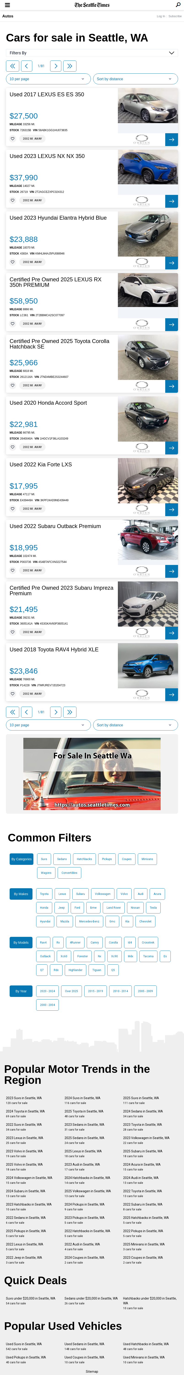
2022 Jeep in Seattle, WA (24, 1260)
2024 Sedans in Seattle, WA (143, 1113)
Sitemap (92, 1371)
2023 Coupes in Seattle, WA (143, 1260)
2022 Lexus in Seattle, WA (24, 1246)
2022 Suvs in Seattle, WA (24, 1127)
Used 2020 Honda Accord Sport (48, 403)
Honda (44, 907)
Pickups (107, 859)
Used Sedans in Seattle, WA (84, 1346)
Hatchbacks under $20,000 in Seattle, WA (150, 1303)
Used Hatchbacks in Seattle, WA (146, 1346)
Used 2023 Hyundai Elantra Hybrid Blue (58, 218)
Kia (127, 921)
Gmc (112, 921)
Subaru (80, 894)
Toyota (44, 894)
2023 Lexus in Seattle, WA (24, 1140)
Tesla (153, 907)
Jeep (61, 907)
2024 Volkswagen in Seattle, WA (29, 1180)
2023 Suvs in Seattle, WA (24, 1100)
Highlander (75, 970)
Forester (82, 956)
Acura (157, 894)
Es (165, 956)
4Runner (75, 942)
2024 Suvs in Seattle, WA (82, 1100)
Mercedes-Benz (89, 921)
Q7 (42, 970)
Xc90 (114, 956)
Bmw (93, 907)
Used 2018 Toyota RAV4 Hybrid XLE (54, 649)
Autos (7, 16)
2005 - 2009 (145, 991)
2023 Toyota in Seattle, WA (142, 1127)
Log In (161, 16)
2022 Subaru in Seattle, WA (142, 1207)
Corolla (113, 942)
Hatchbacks (84, 859)
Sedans (62, 859)
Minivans (147, 859)
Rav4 (43, 942)
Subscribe (175, 16)
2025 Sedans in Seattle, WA (84, 1140)
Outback (45, 956)
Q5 (113, 970)
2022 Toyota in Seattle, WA (142, 1193)
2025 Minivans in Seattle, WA (144, 1246)
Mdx (130, 956)
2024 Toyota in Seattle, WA (25, 1113)
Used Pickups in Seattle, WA (26, 1360)
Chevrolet (145, 921)
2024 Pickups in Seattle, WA (85, 1207)
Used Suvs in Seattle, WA (24, 1346)
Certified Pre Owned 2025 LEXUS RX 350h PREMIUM (56, 282)
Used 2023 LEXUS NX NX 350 (47, 156)
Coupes (127, 859)
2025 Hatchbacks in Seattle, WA (146, 1220)
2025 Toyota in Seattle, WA (84, 1113)
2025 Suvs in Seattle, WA (141, 1100)
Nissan (135, 907)
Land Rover (114, 907)
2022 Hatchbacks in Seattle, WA (87, 1233)
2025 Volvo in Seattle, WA (24, 1167)
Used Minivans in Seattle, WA (144, 1360)
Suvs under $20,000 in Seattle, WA (30, 1301)
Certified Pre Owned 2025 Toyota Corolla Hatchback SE (59, 343)
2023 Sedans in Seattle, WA (84, 1127)
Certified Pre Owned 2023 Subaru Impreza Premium (62, 590)
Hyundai (45, 921)
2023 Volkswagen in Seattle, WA (146, 1140)
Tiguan (96, 970)
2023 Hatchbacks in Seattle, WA (29, 1207)
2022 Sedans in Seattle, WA (26, 1220)
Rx (58, 942)
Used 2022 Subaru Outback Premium (55, 526)
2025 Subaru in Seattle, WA (142, 1153)
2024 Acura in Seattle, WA (142, 1167)
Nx (99, 956)
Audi (140, 894)
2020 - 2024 (47, 991)
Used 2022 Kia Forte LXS (41, 464)
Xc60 (64, 956)
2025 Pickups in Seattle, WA (26, 1233)
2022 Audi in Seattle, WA (82, 1246)
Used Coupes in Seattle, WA (84, 1360)
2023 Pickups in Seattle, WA (85, 1220)
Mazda (64, 921)
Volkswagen (103, 894)
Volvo (124, 894)
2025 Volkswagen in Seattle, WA (88, 1193)
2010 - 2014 (120, 991)
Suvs (44, 859)
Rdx (56, 970)
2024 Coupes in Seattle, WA (84, 1260)
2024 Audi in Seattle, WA (141, 1180)
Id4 (130, 942)
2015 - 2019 (95, 991)
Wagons (46, 872)
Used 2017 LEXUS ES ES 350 (47, 94)
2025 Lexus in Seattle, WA (83, 1153)
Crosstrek (148, 942)
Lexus (62, 894)
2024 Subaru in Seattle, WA (25, 1193)
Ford (77, 907)
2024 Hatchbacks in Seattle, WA (87, 1180)
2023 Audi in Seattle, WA (82, 1167)
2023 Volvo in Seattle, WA (24, 1153)
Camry (95, 942)
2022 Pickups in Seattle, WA (143, 1233)
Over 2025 (71, 991)
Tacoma (148, 956)
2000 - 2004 (47, 1005)
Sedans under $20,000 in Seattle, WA (91, 1301)
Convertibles (69, 872)
